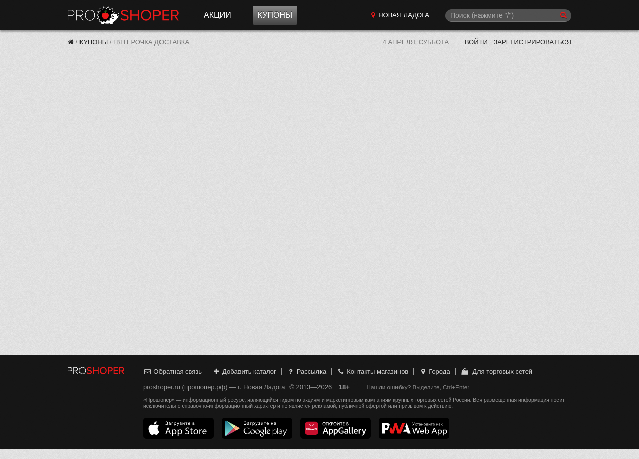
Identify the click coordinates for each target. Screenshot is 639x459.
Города (434, 371)
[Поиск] (508, 15)
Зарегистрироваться (532, 42)
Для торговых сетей (496, 371)
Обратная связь (172, 371)
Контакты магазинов (372, 371)
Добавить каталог (244, 371)
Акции (217, 15)
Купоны (275, 15)
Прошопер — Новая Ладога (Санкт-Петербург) (123, 15)
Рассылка (306, 371)
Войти (476, 42)
